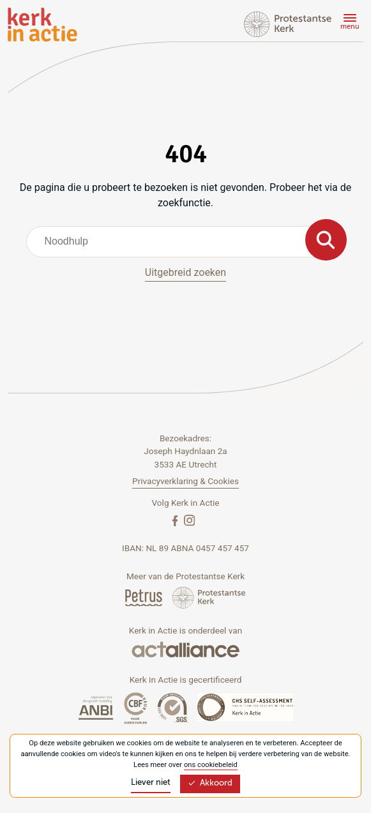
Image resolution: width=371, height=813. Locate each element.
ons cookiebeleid (211, 765)
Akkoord (210, 783)
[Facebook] (176, 520)
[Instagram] (189, 520)
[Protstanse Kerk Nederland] (209, 597)
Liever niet (150, 783)
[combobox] (185, 241)
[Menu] (348, 23)
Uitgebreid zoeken (185, 272)
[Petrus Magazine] (144, 597)
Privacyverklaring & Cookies (185, 481)
